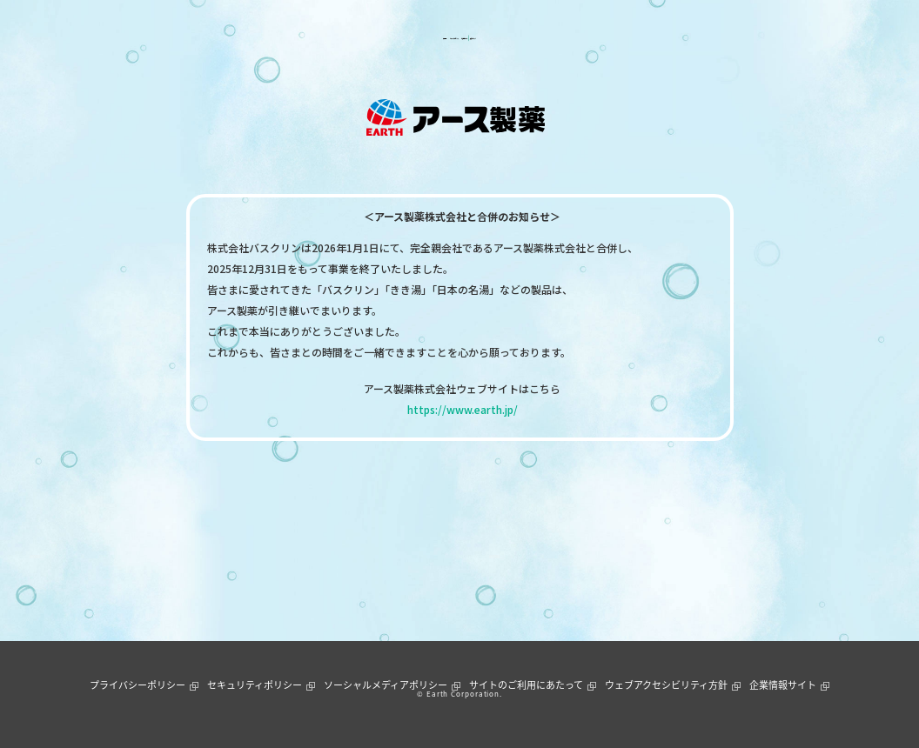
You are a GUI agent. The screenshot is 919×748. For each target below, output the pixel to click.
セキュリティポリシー (254, 685)
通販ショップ (599, 37)
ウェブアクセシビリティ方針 (666, 685)
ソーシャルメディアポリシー (385, 685)
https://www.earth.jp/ (462, 409)
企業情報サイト (782, 685)
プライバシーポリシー (137, 685)
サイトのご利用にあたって (526, 685)
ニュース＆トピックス (398, 37)
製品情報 (303, 37)
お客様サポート (509, 37)
